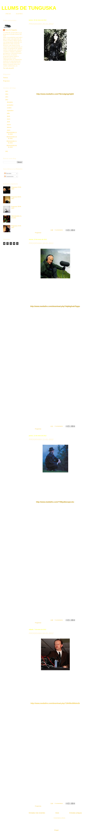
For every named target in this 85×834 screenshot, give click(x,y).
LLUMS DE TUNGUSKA (29, 8)
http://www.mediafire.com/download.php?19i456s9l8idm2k (55, 703)
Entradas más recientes (37, 813)
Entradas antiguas (75, 813)
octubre (9, 108)
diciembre (10, 102)
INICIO (8, 14)
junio (8, 116)
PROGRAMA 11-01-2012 (41, 439)
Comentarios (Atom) (59, 818)
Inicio (57, 813)
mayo (8, 119)
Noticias (5, 77)
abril (8, 121)
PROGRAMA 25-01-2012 (41, 24)
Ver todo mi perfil (8, 68)
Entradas (7, 173)
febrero (9, 127)
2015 (6, 91)
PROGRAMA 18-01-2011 (41, 243)
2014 (6, 94)
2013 (6, 97)
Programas (38, 232)
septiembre (10, 110)
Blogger (56, 830)
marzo (9, 124)
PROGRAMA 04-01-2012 (41, 633)
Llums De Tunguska (11, 30)
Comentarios (9, 176)
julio (8, 113)
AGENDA (19, 14)
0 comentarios (59, 230)
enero (9, 130)
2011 (6, 151)
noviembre (10, 105)
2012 (6, 99)
